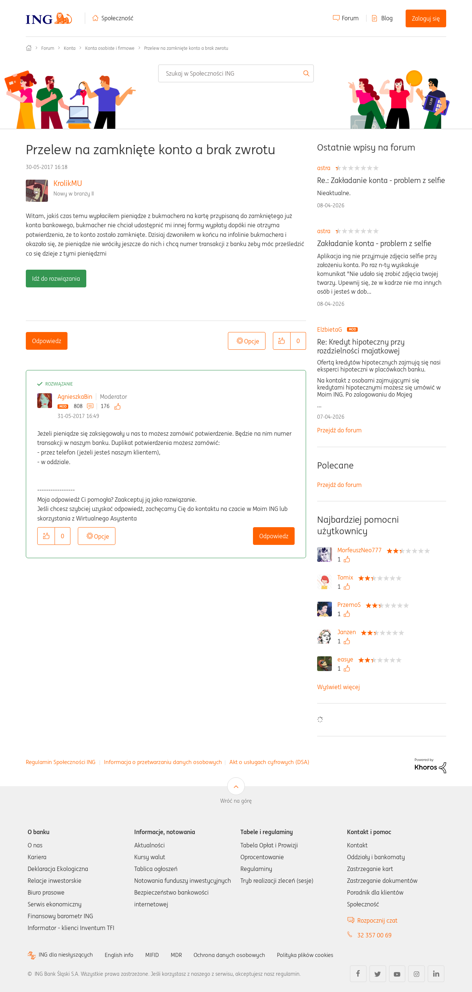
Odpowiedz (46, 341)
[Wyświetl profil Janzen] (348, 632)
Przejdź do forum (339, 430)
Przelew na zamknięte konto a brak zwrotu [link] (186, 48)
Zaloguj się (426, 18)
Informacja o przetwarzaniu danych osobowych (163, 761)
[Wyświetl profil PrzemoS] (350, 604)
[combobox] (236, 73)
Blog (387, 18)
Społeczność (117, 18)
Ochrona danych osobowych (235, 954)
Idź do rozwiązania (56, 278)
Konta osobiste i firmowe (110, 48)
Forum (350, 18)
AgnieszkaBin (75, 396)
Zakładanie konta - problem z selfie (374, 243)
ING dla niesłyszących (67, 954)
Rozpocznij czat (377, 920)
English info (122, 954)
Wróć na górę (236, 801)
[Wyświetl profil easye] (347, 659)
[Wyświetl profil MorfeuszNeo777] (361, 550)
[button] (282, 341)
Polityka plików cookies (315, 954)
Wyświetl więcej (338, 687)
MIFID (156, 954)
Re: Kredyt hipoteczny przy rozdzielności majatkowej (361, 346)
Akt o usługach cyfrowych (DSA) (269, 761)
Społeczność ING (29, 48)
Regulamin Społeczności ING (61, 761)
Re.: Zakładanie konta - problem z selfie (381, 180)
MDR (181, 954)
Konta (70, 48)
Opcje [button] (251, 341)
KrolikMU (67, 183)
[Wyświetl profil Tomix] (347, 577)
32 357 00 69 (374, 935)
